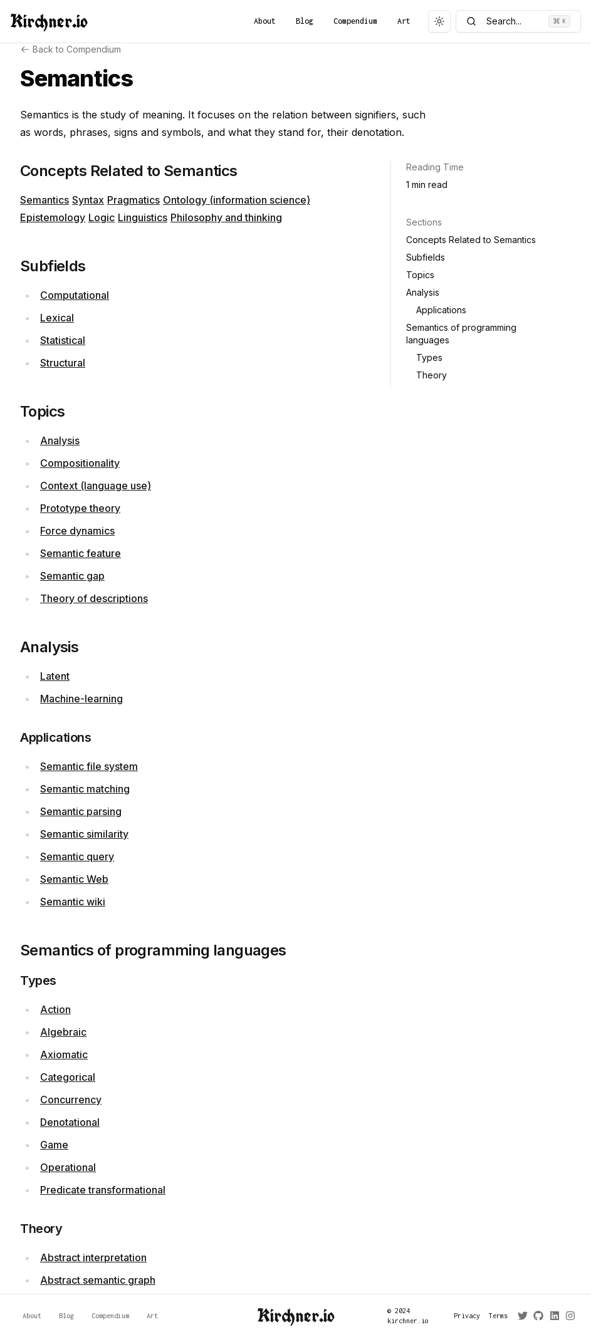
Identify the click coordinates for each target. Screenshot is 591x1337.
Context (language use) (95, 485)
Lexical (57, 317)
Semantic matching (85, 789)
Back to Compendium (70, 49)
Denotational (70, 1122)
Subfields (425, 257)
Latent (55, 676)
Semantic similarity (84, 834)
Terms (496, 1315)
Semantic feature (80, 553)
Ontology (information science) (236, 200)
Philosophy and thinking (226, 217)
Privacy (464, 1315)
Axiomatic (64, 1054)
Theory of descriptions (94, 598)
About (265, 21)
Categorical (67, 1077)
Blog (304, 21)
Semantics (44, 200)
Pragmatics (133, 200)
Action (55, 1009)
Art (404, 21)
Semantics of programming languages (461, 333)
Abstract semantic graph (97, 1280)
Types (429, 357)
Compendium (355, 21)
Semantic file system (89, 766)
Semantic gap (72, 576)
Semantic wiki (72, 901)
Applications (441, 309)
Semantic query (77, 856)
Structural (62, 362)
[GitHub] (536, 1316)
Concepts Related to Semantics (471, 239)
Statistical (62, 340)
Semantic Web (74, 879)
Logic (101, 217)
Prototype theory (80, 508)
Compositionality (80, 463)
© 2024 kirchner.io (408, 1315)
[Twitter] (520, 1316)
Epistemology (52, 217)
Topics (420, 274)
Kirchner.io (49, 21)
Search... (518, 21)
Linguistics (142, 217)
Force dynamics (77, 530)
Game (54, 1144)
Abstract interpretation (93, 1257)
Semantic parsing (81, 811)
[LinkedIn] (552, 1316)
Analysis (60, 440)
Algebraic (63, 1032)
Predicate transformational (102, 1190)
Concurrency (71, 1099)
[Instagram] (568, 1316)
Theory (431, 375)
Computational (74, 295)
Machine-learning (81, 698)
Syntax (88, 200)
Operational (68, 1167)
